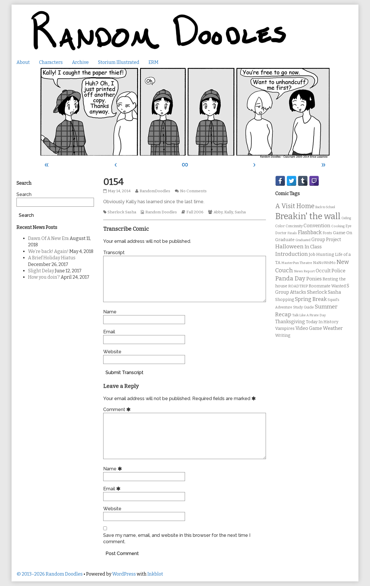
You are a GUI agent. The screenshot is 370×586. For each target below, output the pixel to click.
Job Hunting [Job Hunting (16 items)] (321, 254)
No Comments (193, 191)
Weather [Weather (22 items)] (333, 328)
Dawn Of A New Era (48, 238)
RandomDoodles (154, 191)
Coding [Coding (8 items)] (346, 218)
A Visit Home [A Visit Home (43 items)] (294, 206)
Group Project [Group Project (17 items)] (326, 239)
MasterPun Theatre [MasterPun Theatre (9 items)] (296, 263)
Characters (51, 62)
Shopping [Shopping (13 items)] (284, 299)
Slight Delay (41, 270)
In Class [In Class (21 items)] (313, 247)
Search (24, 194)
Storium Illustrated (118, 62)
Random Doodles (161, 212)
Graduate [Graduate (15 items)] (285, 239)
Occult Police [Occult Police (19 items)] (330, 270)
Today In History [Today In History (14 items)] (322, 321)
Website (112, 351)
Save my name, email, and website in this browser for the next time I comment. (176, 538)
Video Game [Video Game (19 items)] (308, 328)
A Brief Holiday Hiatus (51, 257)
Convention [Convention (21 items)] (317, 226)
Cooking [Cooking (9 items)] (338, 226)
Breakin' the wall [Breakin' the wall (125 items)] (308, 216)
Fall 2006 (195, 212)
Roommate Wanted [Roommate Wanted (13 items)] (327, 286)
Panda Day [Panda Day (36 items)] (290, 278)
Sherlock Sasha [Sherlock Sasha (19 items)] (324, 292)
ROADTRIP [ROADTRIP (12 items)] (298, 286)
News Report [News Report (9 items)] (304, 271)
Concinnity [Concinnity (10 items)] (294, 226)
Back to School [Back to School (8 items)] (325, 207)
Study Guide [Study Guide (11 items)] (303, 307)
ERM (153, 62)
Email (109, 331)
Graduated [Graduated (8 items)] (302, 240)
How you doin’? (44, 277)
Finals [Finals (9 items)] (292, 233)
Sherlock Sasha (122, 212)
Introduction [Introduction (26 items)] (291, 254)
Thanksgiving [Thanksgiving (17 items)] (290, 321)
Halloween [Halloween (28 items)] (289, 246)
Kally (228, 212)
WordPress (124, 574)
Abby (218, 212)
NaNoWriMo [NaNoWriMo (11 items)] (324, 262)
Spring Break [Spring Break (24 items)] (311, 299)
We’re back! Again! (48, 251)
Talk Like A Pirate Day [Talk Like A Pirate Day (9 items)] (309, 315)
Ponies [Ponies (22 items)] (314, 279)
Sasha (240, 212)
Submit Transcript (124, 372)
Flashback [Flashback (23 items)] (310, 233)
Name (109, 312)
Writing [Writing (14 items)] (283, 335)
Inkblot (155, 574)
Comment (117, 409)
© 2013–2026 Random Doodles (49, 574)
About (23, 62)
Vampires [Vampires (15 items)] (285, 328)
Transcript (114, 252)
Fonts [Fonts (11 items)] (327, 233)
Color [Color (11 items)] (280, 226)
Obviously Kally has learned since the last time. (153, 201)
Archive (80, 62)
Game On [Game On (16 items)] (342, 232)
